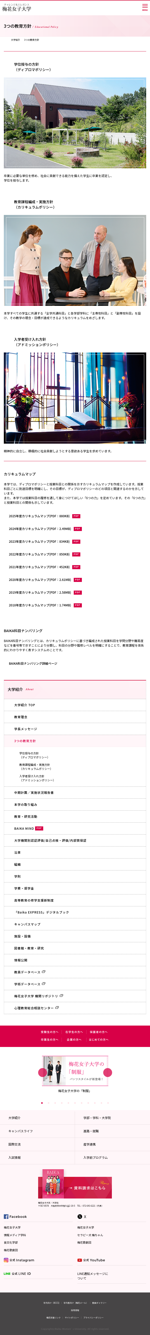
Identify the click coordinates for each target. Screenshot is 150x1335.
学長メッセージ (25, 729)
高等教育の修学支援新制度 (34, 900)
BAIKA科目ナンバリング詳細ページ (33, 663)
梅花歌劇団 (11, 1250)
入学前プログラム (95, 1157)
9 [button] (95, 1103)
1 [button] (42, 1103)
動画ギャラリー (99, 1302)
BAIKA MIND (28, 828)
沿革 (17, 852)
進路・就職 (91, 1131)
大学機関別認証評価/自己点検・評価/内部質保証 (50, 840)
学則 (17, 876)
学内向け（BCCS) (51, 1302)
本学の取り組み (25, 804)
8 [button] (88, 1103)
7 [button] (81, 1103)
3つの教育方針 (25, 741)
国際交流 (14, 1144)
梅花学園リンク (53, 1317)
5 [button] (68, 1103)
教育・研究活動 (25, 816)
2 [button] (48, 1103)
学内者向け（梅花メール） (76, 1302)
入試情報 (14, 1157)
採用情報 (75, 1310)
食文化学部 (11, 1242)
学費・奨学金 (24, 888)
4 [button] (62, 1103)
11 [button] (108, 1103)
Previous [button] (42, 1072)
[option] (75, 1074)
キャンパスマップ (27, 924)
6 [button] (75, 1103)
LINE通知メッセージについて (92, 1275)
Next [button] (107, 1072)
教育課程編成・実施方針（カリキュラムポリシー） (36, 766)
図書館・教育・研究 (29, 948)
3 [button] (55, 1103)
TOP (5, 40)
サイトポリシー (72, 1317)
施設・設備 (22, 936)
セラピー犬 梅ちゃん (90, 1235)
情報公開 (20, 960)
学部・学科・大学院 (97, 1117)
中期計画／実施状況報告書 (34, 792)
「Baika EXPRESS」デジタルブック (41, 912)
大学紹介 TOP (24, 705)
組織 (17, 864)
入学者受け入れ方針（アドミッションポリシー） (37, 778)
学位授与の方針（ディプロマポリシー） (34, 755)
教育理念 (20, 717)
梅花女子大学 (12, 1227)
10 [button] (101, 1103)
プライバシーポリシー (93, 1317)
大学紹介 (15, 40)
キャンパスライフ (20, 1131)
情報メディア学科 (15, 1235)
